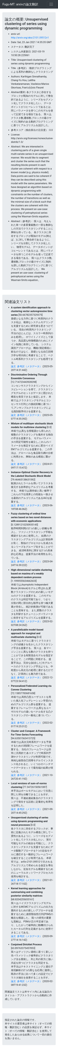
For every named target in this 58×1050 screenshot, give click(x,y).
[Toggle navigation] (51, 4)
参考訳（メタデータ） (29, 366)
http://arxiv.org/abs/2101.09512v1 (30, 37)
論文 (13, 366)
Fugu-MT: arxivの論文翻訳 (20, 4)
